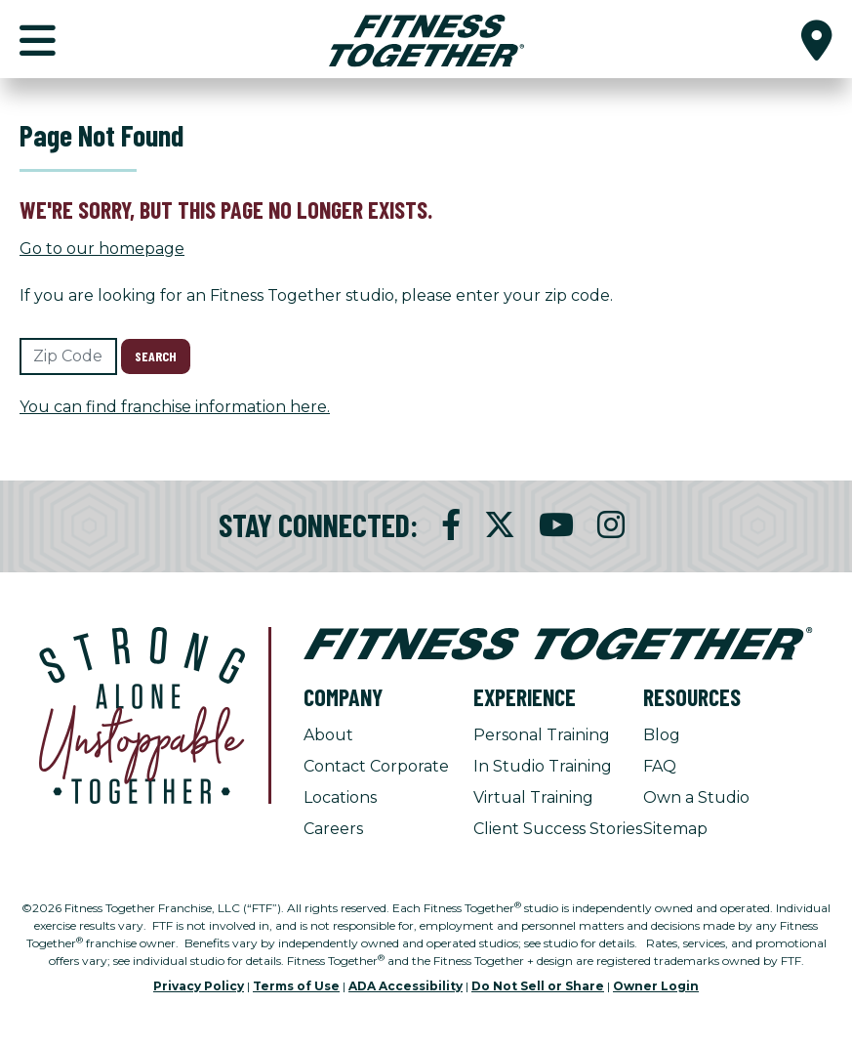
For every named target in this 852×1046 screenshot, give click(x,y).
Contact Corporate (376, 766)
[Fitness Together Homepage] (426, 39)
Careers (333, 828)
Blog (661, 735)
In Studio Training (542, 766)
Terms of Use (296, 986)
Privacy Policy (198, 986)
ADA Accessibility (405, 986)
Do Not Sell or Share (537, 986)
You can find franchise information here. (175, 406)
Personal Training (541, 735)
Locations (340, 797)
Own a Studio (696, 797)
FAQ (659, 766)
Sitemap (675, 828)
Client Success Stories (557, 828)
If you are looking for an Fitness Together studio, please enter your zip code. (316, 295)
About (328, 735)
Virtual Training (533, 797)
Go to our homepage (102, 248)
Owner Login (656, 986)
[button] (816, 39)
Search (156, 356)
